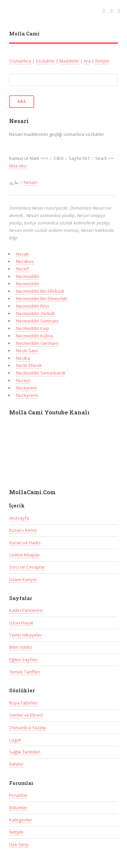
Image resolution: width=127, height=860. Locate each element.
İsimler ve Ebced (26, 715)
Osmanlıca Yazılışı (27, 727)
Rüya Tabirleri (23, 703)
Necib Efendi (29, 365)
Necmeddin (27, 284)
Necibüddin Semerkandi (40, 373)
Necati (22, 254)
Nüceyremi (27, 395)
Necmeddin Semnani (37, 321)
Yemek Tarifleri (24, 672)
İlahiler (16, 764)
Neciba (23, 358)
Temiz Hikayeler (25, 635)
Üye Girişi (18, 844)
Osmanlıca (20, 61)
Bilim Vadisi (20, 647)
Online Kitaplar (24, 555)
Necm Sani (27, 351)
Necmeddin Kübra (34, 336)
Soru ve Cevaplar (27, 567)
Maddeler (69, 61)
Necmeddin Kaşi (32, 328)
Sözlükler (45, 61)
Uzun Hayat (21, 623)
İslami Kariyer (23, 579)
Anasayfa (19, 518)
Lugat (15, 740)
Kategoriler (20, 820)
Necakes (25, 261)
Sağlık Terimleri (24, 752)
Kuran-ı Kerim (23, 530)
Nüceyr (23, 380)
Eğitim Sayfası (23, 659)
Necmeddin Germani (37, 343)
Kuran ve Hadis (25, 543)
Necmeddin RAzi (32, 306)
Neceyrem (26, 388)
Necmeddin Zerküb (35, 313)
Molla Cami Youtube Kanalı (49, 412)
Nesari (30, 182)
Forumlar (18, 795)
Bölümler (18, 808)
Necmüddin (27, 276)
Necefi (22, 269)
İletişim (102, 61)
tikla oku (17, 166)
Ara (87, 61)
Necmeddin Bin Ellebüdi (40, 291)
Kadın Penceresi (26, 610)
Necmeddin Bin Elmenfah (41, 298)
